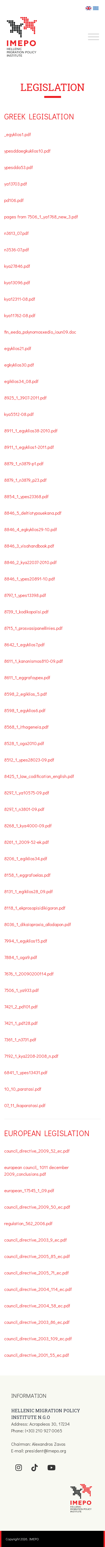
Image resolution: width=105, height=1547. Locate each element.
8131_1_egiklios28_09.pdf (28, 891)
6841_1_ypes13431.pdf (26, 1072)
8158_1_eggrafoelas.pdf (27, 875)
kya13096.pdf (17, 282)
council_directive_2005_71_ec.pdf (36, 1273)
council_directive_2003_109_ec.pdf (38, 1338)
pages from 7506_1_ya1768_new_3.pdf (41, 217)
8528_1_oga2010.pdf (24, 743)
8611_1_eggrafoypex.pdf (28, 677)
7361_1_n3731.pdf (20, 1039)
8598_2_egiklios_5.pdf (25, 694)
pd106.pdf (14, 200)
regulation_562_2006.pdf (28, 1223)
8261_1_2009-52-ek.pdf (26, 842)
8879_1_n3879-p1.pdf (24, 463)
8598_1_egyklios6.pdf (25, 710)
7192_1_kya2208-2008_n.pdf (31, 1056)
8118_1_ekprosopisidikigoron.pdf (35, 908)
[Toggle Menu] (93, 36)
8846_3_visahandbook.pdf (29, 546)
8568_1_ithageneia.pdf (26, 727)
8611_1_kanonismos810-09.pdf (33, 661)
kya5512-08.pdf (19, 414)
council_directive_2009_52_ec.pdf (37, 1151)
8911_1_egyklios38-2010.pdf (31, 430)
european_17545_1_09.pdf (29, 1190)
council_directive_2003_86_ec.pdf (37, 1322)
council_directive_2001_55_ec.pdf (36, 1355)
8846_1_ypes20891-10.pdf (29, 579)
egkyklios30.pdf (19, 365)
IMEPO (34, 1539)
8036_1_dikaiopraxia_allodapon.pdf (37, 924)
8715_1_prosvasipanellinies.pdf (33, 628)
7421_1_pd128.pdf (21, 1023)
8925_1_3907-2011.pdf (25, 398)
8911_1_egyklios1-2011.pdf (29, 447)
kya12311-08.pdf (19, 299)
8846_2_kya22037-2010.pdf (30, 562)
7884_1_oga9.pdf (20, 957)
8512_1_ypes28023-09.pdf (29, 760)
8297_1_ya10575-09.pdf (26, 793)
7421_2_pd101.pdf (21, 1006)
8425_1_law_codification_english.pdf (39, 776)
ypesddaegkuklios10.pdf (27, 151)
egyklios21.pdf (17, 348)
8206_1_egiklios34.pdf (25, 858)
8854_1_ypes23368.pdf (26, 496)
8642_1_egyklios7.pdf (24, 644)
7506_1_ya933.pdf (21, 990)
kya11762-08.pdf (20, 315)
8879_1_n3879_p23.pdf (25, 480)
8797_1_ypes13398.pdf (25, 595)
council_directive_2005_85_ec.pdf (37, 1256)
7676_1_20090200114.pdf (29, 974)
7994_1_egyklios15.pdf (25, 941)
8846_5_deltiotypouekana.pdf (33, 513)
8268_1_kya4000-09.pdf (28, 825)
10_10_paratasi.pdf (22, 1089)
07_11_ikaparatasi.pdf (25, 1105)
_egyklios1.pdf (17, 134)
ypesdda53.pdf (18, 167)
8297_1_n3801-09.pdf (24, 809)
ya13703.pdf (15, 184)
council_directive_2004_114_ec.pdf (38, 1289)
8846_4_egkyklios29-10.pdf (30, 529)
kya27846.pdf (17, 266)
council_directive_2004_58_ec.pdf (37, 1306)
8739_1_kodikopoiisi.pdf (26, 612)
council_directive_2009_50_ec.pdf (37, 1207)
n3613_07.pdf (16, 233)
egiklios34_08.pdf (21, 381)
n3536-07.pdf (16, 249)
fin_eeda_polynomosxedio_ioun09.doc (40, 332)
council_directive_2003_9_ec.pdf (35, 1240)
